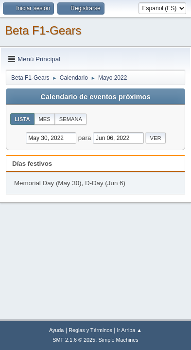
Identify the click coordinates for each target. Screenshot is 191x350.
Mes (45, 119)
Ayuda (56, 330)
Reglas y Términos (90, 330)
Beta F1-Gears (43, 30)
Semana (70, 119)
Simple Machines (119, 340)
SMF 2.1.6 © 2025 (73, 340)
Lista (22, 119)
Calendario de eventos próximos (95, 97)
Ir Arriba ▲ (129, 330)
